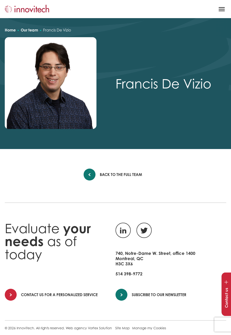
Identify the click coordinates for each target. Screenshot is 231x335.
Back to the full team (118, 174)
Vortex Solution (100, 328)
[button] (221, 9)
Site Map (122, 328)
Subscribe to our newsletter (151, 294)
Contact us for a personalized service (51, 294)
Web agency (76, 328)
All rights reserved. (50, 328)
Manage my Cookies (149, 328)
